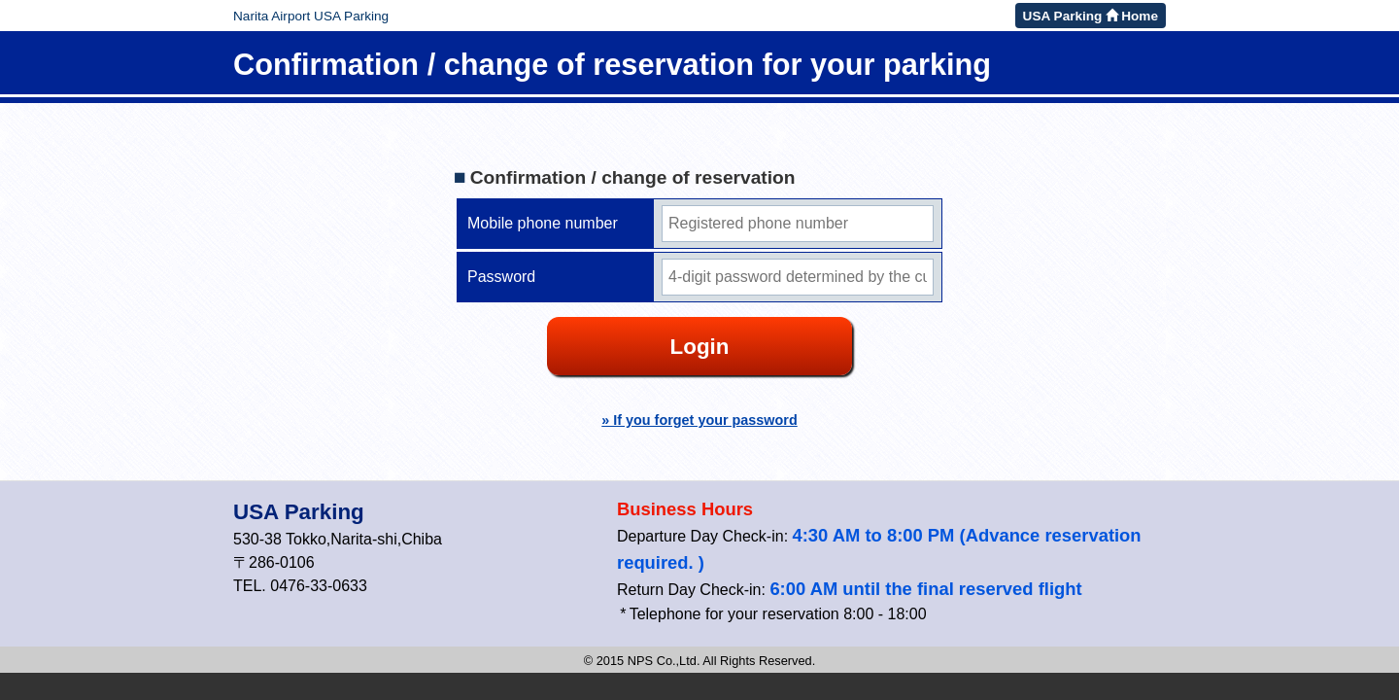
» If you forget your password (699, 420)
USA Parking (298, 512)
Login (700, 346)
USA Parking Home (1090, 16)
